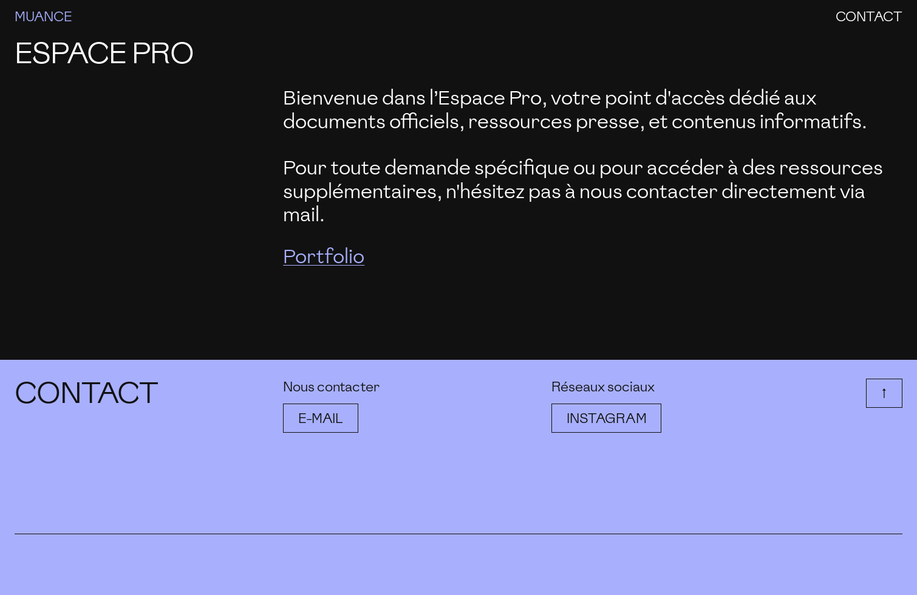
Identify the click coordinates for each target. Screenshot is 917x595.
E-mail (320, 418)
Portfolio (323, 256)
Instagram (606, 418)
